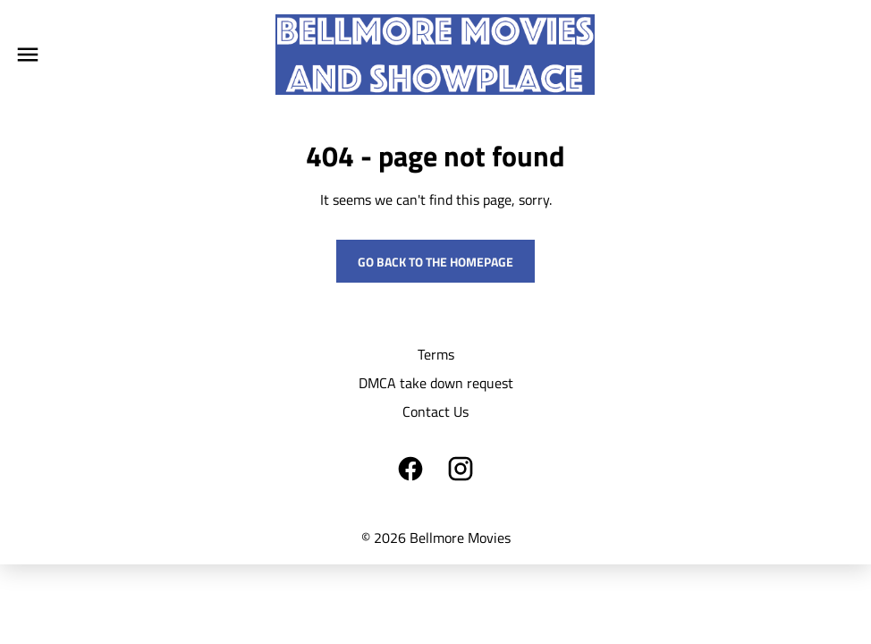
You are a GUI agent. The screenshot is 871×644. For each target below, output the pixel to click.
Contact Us (435, 411)
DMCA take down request (436, 383)
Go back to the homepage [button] (435, 261)
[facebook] (410, 468)
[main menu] (27, 54)
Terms (436, 354)
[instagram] (460, 468)
